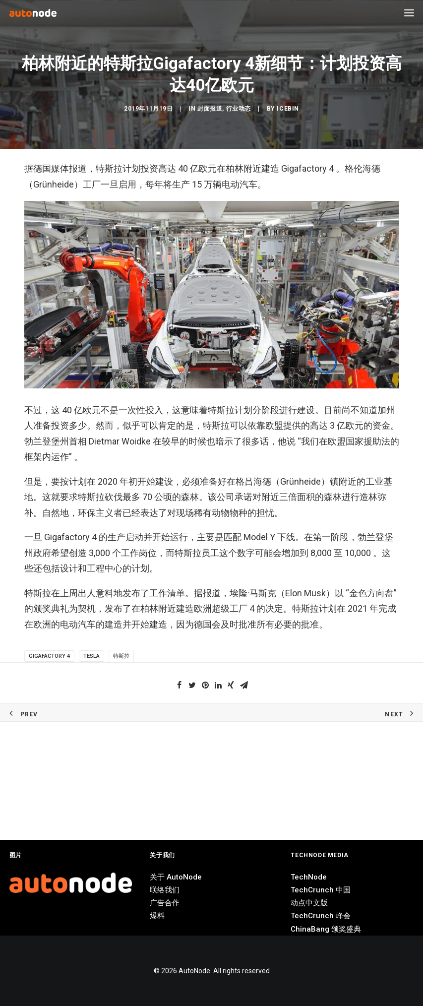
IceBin (288, 411)
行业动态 (238, 411)
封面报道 (209, 411)
